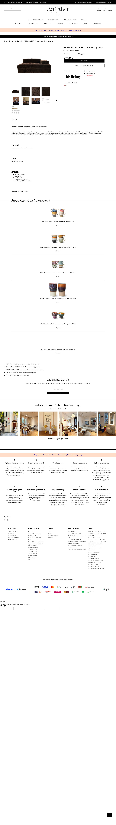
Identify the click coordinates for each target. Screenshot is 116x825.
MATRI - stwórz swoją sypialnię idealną (77, 549)
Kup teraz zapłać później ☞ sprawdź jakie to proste (58, 36)
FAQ (29, 559)
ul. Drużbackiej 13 (61, 409)
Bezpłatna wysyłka (32, 535)
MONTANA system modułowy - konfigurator (75, 546)
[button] (56, 100)
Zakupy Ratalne (31, 557)
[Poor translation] (4, 606)
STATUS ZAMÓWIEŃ (12, 531)
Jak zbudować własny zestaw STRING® (77, 541)
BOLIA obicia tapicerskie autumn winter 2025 (77, 536)
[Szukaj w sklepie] (11, 8)
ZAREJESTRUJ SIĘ (12, 535)
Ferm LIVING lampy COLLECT (95, 566)
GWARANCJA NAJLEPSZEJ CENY (15, 2)
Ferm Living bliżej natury (93, 558)
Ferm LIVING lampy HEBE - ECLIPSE (96, 568)
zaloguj (105, 10)
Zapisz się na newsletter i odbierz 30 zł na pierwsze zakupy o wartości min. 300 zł (58, 30)
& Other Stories (53, 20)
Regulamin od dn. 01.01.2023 (34, 537)
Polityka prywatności (33, 547)
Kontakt (84, 19)
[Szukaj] (19, 9)
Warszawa (53, 409)
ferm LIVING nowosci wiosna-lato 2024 (97, 533)
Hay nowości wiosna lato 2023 (95, 548)
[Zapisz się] (58, 393)
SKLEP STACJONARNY (53, 535)
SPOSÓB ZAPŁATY (32, 553)
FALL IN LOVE (91, 535)
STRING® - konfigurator (73, 543)
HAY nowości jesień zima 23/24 (95, 544)
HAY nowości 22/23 (92, 554)
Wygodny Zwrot (31, 531)
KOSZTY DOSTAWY (32, 555)
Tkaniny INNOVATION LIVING (74, 533)
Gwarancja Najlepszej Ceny (34, 533)
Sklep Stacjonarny (36, 19)
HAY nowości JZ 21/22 (93, 564)
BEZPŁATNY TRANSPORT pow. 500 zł (36, 2)
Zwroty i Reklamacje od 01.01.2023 (36, 542)
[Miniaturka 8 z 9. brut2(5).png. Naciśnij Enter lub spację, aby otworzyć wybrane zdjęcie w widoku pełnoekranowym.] (46, 101)
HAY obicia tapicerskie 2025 (74, 539)
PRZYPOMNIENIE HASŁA (14, 537)
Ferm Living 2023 (92, 546)
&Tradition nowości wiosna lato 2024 (96, 539)
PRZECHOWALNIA (12, 539)
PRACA (49, 533)
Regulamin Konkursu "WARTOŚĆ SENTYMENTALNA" (35, 544)
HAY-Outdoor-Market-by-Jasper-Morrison (98, 531)
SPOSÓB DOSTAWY (32, 551)
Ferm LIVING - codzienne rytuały (95, 560)
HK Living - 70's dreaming (94, 537)
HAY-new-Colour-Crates (93, 552)
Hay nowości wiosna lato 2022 (95, 562)
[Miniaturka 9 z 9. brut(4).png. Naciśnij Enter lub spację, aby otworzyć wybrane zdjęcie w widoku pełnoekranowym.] (16, 110)
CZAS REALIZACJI (32, 549)
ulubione (99, 10)
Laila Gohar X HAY (92, 556)
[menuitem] (18, 24)
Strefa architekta (70, 19)
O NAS (49, 531)
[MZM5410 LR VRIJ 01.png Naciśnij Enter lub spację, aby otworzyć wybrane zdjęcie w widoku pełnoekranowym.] (34, 65)
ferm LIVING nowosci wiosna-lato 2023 (97, 542)
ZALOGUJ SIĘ (11, 533)
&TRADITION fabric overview (75, 531)
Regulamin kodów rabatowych (35, 539)
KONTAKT (50, 537)
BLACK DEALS (91, 550)
